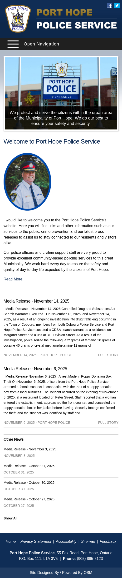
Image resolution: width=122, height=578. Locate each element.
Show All (11, 518)
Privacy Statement (35, 541)
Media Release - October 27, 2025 (29, 499)
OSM (88, 573)
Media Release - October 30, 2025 (29, 482)
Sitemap (88, 541)
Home (11, 541)
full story (108, 355)
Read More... (14, 279)
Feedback (108, 541)
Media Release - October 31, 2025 (29, 466)
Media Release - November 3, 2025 (30, 449)
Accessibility (66, 541)
